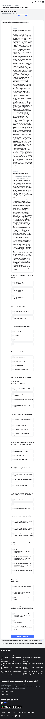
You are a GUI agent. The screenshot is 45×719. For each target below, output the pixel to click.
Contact (3, 712)
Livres (13, 712)
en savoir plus (7, 644)
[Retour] (2, 2)
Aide (8, 712)
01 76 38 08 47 (37, 2)
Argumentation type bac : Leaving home (33, 671)
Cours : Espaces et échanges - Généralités (11, 655)
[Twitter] (15, 715)
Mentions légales (22, 712)
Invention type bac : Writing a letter (31, 655)
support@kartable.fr (8, 691)
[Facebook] (12, 715)
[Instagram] (19, 715)
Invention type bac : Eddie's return (9, 675)
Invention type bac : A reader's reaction (32, 657)
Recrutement (31, 712)
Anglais (17, 5)
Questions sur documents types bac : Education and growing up (10, 660)
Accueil (3, 5)
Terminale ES (9, 5)
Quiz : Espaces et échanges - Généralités (11, 657)
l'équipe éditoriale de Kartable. (17, 21)
